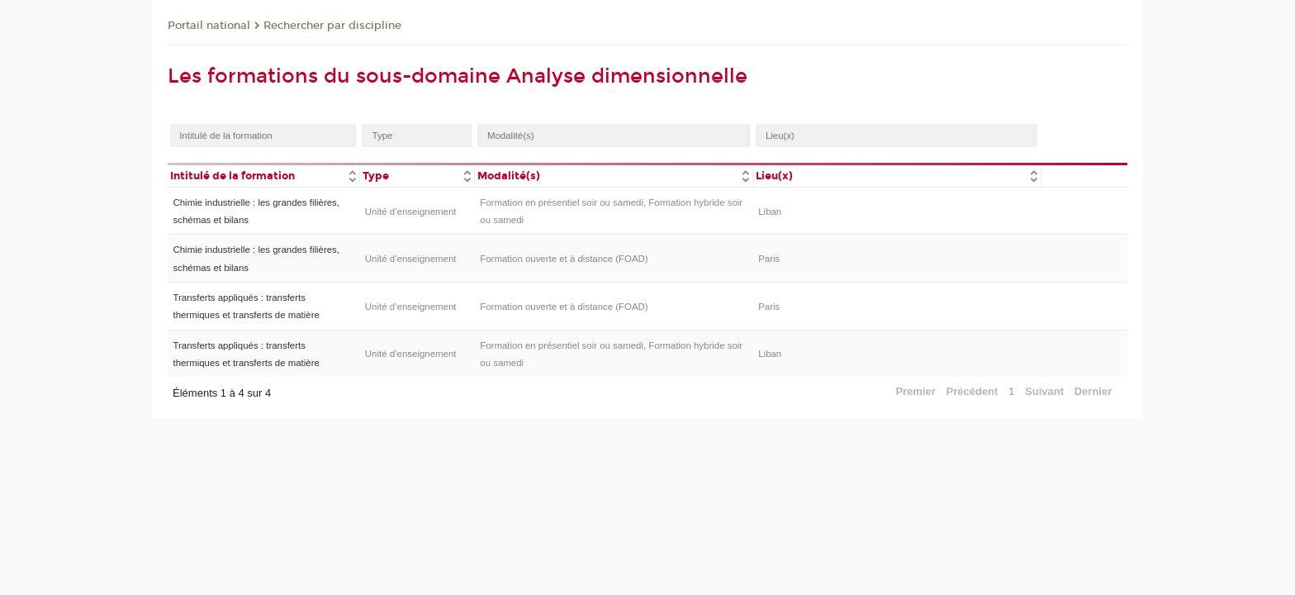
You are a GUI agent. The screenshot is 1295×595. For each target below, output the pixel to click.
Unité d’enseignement (411, 212)
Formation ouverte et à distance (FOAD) (564, 259)
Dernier (1093, 391)
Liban (769, 212)
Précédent (972, 391)
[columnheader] (263, 175)
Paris (769, 259)
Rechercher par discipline (332, 25)
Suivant (1044, 391)
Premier (915, 391)
